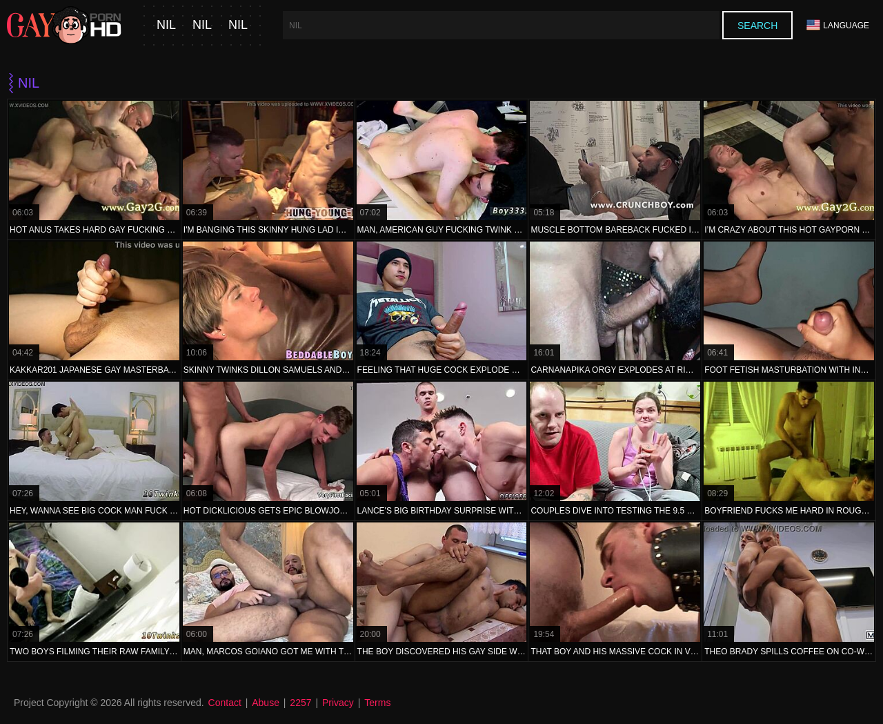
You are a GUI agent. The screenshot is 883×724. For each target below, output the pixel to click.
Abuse (265, 702)
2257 (300, 702)
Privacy (338, 702)
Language (837, 25)
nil (166, 25)
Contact (224, 702)
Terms (377, 702)
